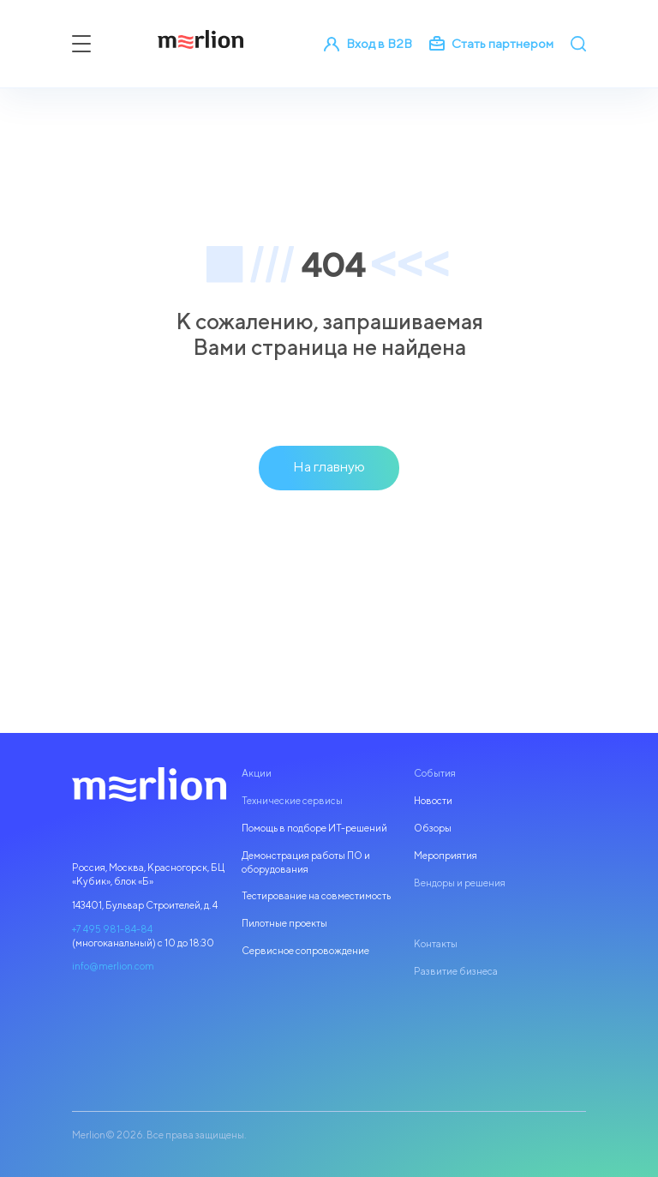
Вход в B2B (368, 43)
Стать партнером (491, 43)
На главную (329, 466)
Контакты (436, 944)
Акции (257, 773)
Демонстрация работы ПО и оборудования (306, 862)
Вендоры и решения (459, 883)
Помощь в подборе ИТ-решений (314, 828)
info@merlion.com (113, 966)
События (435, 773)
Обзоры (433, 828)
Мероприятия (445, 856)
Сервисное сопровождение (305, 951)
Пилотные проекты (284, 923)
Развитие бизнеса (456, 971)
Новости (433, 801)
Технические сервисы (292, 801)
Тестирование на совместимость (316, 896)
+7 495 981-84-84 (112, 929)
